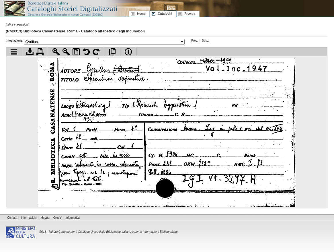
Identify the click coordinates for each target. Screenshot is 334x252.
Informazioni (28, 217)
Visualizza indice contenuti (13, 51)
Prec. (194, 40)
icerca (189, 13)
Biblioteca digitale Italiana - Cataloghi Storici (60, 8)
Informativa (73, 217)
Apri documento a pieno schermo (112, 51)
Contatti (12, 217)
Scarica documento (30, 51)
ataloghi (165, 13)
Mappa (45, 217)
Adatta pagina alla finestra (76, 51)
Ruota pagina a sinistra (86, 51)
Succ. (205, 40)
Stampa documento (40, 51)
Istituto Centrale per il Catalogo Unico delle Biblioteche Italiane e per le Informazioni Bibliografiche (113, 231)
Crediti (57, 217)
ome (141, 13)
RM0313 (14, 31)
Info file (128, 51)
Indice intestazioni (17, 24)
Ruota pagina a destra (96, 51)
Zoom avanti (56, 51)
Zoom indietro (66, 51)
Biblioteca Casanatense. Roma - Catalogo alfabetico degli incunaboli (83, 31)
